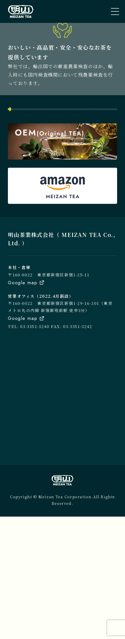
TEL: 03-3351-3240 (28, 449)
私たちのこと (29, 159)
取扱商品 (24, 175)
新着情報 (24, 191)
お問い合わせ (29, 224)
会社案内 (24, 208)
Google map (22, 405)
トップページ (29, 142)
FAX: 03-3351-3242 (71, 449)
